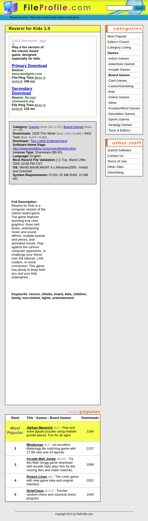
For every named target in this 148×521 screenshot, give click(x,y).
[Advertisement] (73, 76)
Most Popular (117, 36)
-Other (112, 103)
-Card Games (117, 80)
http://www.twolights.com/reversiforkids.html (44, 148)
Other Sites (115, 167)
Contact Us (115, 156)
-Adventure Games (121, 64)
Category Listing (119, 47)
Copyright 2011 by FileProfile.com (74, 514)
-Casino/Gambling (120, 86)
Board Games (74, 127)
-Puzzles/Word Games (123, 108)
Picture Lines (37, 477)
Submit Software (119, 150)
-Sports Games (118, 119)
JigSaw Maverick (40, 427)
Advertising (115, 172)
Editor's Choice (118, 42)
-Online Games (118, 97)
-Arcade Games (118, 69)
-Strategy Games (119, 125)
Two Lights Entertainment (49, 141)
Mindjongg (35, 445)
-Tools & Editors (118, 130)
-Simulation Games (121, 114)
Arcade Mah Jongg (41, 459)
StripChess (35, 491)
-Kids (111, 92)
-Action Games (118, 58)
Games (34, 127)
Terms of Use (117, 161)
